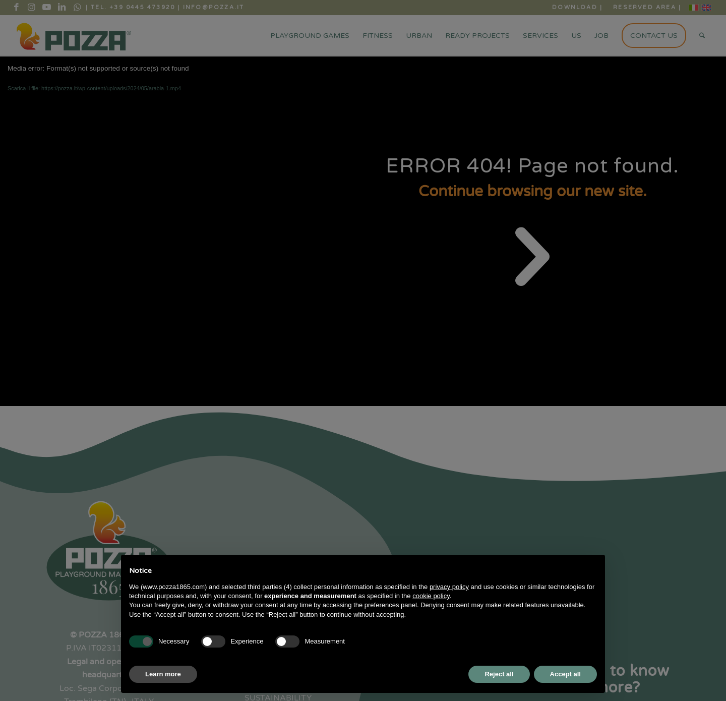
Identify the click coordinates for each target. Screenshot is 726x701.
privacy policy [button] (449, 587)
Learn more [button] (163, 674)
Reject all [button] (499, 674)
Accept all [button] (565, 674)
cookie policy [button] (430, 596)
